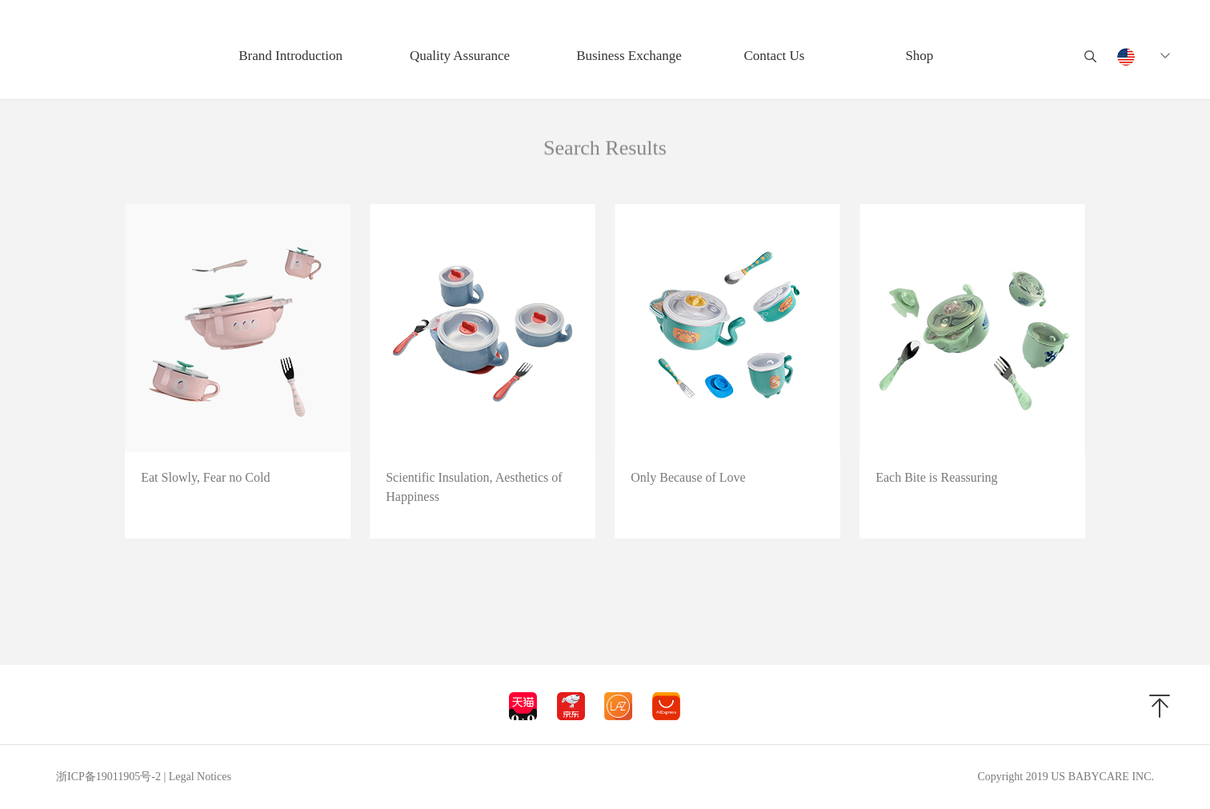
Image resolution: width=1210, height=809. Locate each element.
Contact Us (773, 55)
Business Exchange (629, 55)
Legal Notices (200, 777)
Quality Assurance (460, 55)
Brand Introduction (290, 55)
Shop (919, 55)
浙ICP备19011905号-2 (108, 777)
